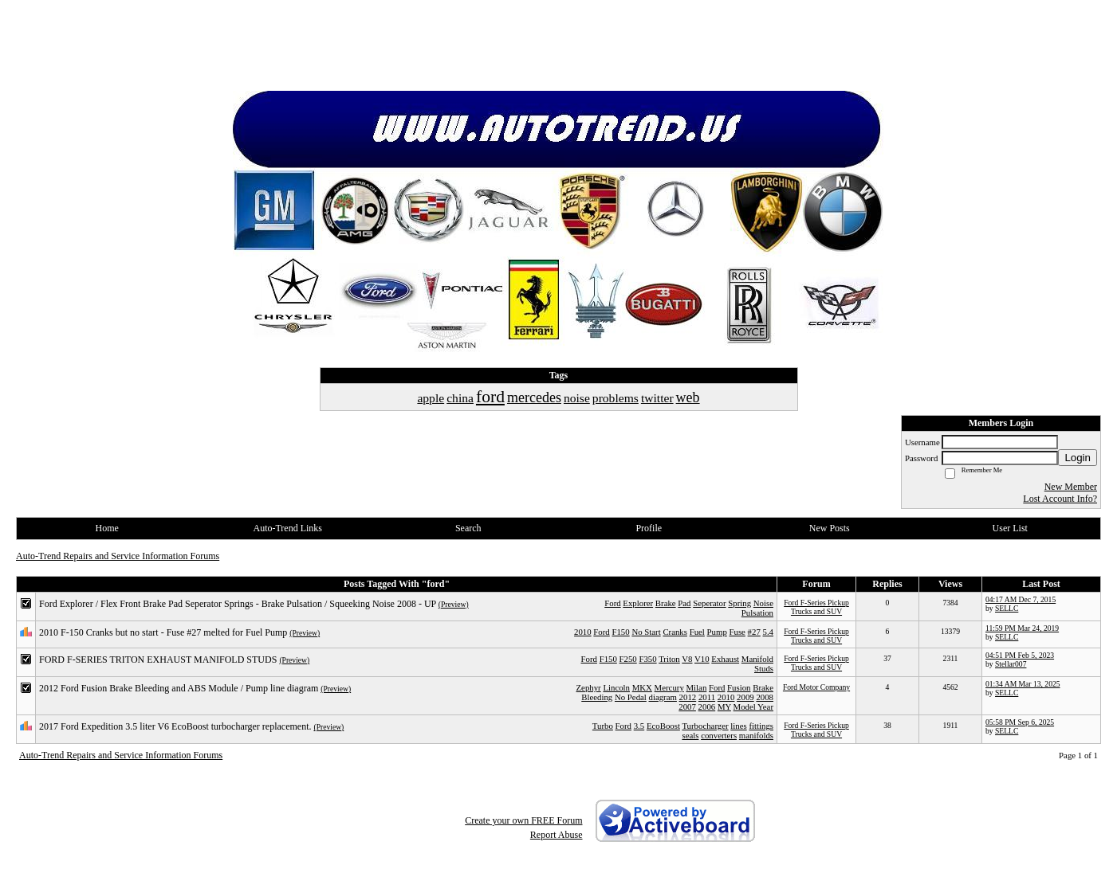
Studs (763, 668)
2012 (688, 697)
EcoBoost (663, 725)
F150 (620, 631)
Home (107, 528)
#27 (754, 631)
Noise (763, 603)
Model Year (753, 706)
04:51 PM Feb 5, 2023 (1019, 655)
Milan (696, 687)
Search (468, 528)
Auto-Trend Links (287, 528)
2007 (687, 706)
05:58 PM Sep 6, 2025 (1019, 722)
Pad (684, 603)
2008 (764, 697)
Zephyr (588, 687)
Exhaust (725, 658)
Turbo (602, 725)
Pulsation (757, 612)
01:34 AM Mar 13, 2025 (1022, 683)
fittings (761, 725)
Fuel (697, 631)
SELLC (1006, 608)
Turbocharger (705, 725)
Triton (669, 658)
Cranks (675, 631)
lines (738, 725)
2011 (706, 697)
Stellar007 (1010, 664)
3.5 (639, 725)
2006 (707, 706)
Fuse (737, 631)
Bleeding (596, 697)
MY (724, 706)
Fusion (738, 687)
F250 (628, 658)
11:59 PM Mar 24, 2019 (1022, 628)
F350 (647, 658)
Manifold (757, 658)
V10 (702, 658)
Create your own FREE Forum (523, 820)
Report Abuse (556, 834)
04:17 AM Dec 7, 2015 (1020, 599)
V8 (687, 658)
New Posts (829, 528)
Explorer (638, 603)
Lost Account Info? (1060, 498)
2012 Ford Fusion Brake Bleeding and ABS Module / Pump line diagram (178, 688)
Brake (665, 603)
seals (690, 735)
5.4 (768, 631)
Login (1077, 458)
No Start (645, 631)
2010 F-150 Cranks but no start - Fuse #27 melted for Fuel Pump (163, 632)
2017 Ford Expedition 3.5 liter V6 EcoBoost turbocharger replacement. (175, 726)
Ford (612, 603)
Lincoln (616, 687)
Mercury (669, 687)
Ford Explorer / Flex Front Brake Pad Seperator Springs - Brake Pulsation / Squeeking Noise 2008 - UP (237, 603)
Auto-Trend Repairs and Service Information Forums (117, 556)
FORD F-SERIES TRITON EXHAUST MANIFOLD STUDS (158, 659)
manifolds (756, 735)
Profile (648, 528)
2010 (583, 631)
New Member (1070, 486)
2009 (745, 697)
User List (1010, 528)
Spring (739, 603)
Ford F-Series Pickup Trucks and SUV (816, 607)
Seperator (709, 603)
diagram (663, 697)
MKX (642, 687)
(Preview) (454, 604)
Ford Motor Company (816, 687)
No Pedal (631, 697)
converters (719, 735)
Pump (717, 631)
